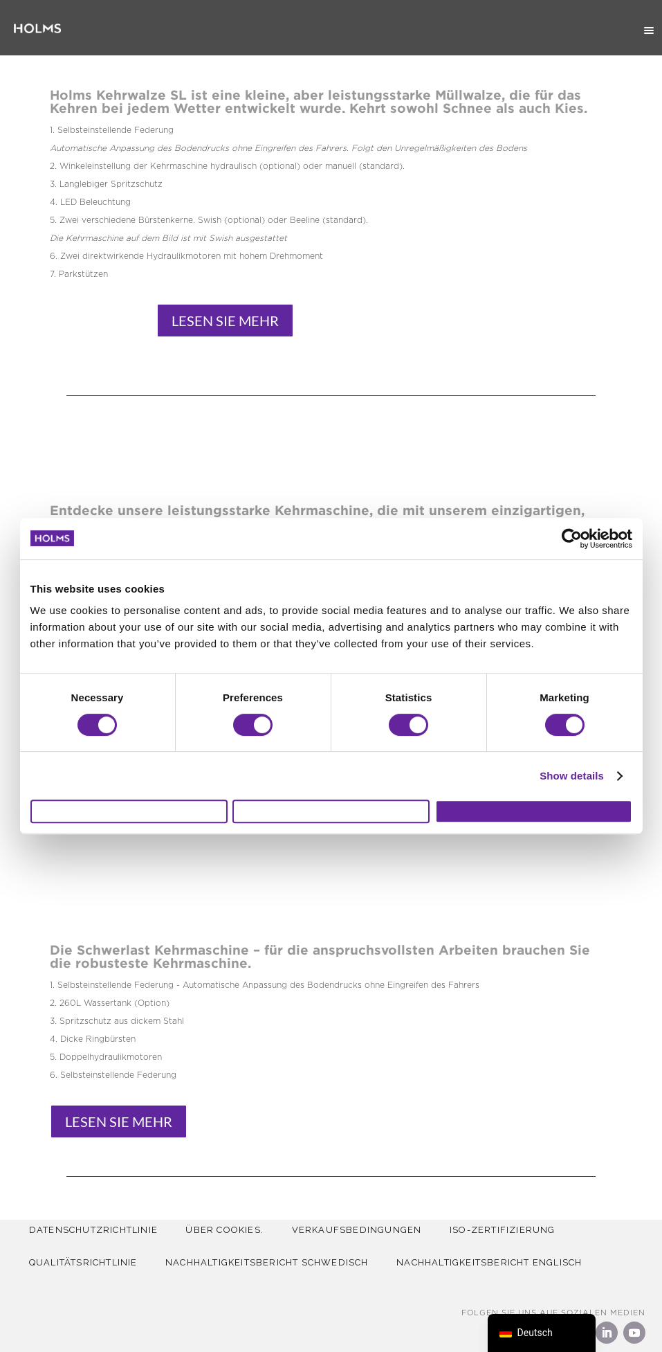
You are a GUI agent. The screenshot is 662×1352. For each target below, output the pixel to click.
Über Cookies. (229, 1230)
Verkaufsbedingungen (365, 1230)
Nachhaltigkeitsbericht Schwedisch (272, 1262)
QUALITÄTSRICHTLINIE (84, 1262)
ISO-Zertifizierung (514, 1230)
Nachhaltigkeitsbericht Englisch (496, 1262)
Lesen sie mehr (225, 320)
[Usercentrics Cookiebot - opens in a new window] (571, 532)
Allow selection (331, 812)
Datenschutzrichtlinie (94, 1230)
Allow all (534, 812)
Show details (572, 769)
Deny (129, 812)
